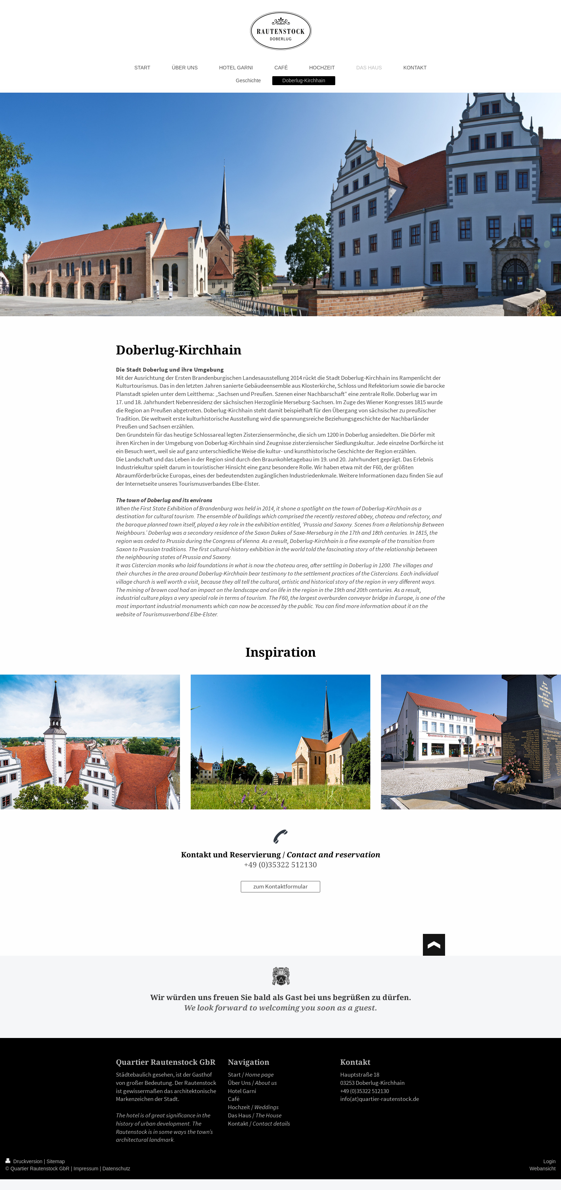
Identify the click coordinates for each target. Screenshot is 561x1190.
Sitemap (56, 1161)
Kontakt (238, 1123)
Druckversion (24, 1161)
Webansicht (543, 1168)
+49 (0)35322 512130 (280, 865)
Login (549, 1161)
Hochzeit (239, 1107)
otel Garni (244, 1091)
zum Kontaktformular (280, 886)
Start (234, 1074)
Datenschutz (116, 1168)
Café (233, 1099)
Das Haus (239, 1115)
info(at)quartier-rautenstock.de (379, 1099)
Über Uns (239, 1083)
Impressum (86, 1168)
